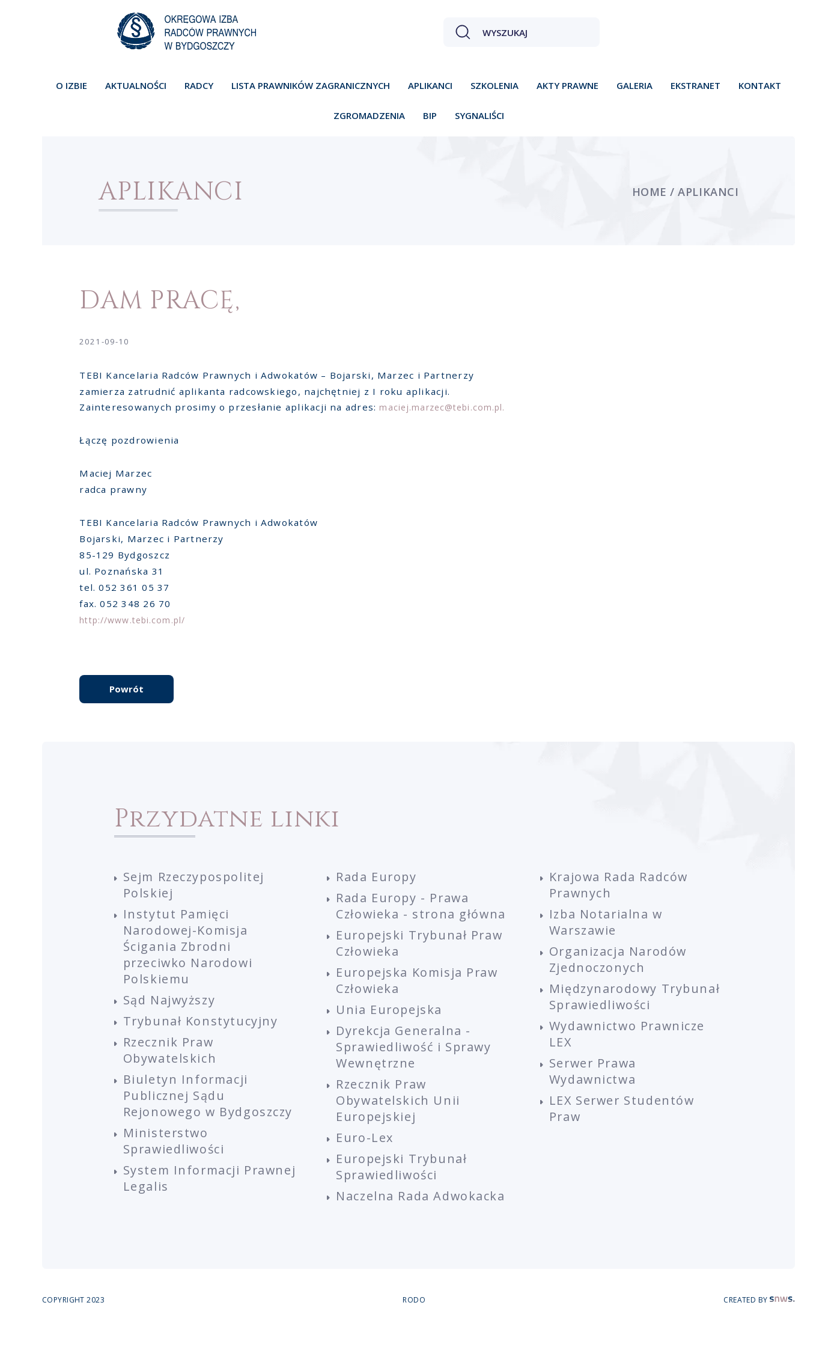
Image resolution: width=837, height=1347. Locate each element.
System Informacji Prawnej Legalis (182, 1193)
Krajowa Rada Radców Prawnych (619, 900)
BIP (430, 115)
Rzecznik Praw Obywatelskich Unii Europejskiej (398, 1115)
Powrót (126, 702)
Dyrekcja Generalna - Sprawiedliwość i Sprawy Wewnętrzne (416, 1061)
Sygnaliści (479, 115)
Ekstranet (695, 85)
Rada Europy (377, 892)
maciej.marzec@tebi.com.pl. (448, 410)
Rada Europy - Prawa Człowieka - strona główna (422, 921)
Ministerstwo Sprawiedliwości (175, 1156)
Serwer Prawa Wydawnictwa (594, 1086)
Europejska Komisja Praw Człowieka (418, 995)
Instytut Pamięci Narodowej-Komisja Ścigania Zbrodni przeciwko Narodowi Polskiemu (190, 961)
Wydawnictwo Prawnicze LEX (628, 1049)
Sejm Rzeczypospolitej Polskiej (195, 900)
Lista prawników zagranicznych (310, 85)
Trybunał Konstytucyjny (201, 1036)
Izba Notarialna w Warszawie (607, 937)
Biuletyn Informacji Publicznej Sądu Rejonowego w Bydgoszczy (209, 1110)
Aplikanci (430, 85)
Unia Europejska (389, 1024)
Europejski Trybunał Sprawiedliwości (402, 1181)
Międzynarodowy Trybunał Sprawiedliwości (633, 1011)
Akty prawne (567, 85)
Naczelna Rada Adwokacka (421, 1211)
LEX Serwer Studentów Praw (623, 1123)
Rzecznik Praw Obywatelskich (170, 1065)
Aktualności (135, 85)
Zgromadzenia (369, 115)
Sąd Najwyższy (170, 1015)
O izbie (71, 85)
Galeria (634, 85)
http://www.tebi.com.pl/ (139, 623)
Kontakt (759, 85)
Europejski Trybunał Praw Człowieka (421, 958)
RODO (414, 1315)
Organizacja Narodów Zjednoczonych (619, 974)
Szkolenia (494, 85)
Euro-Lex (365, 1152)
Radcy (198, 85)
